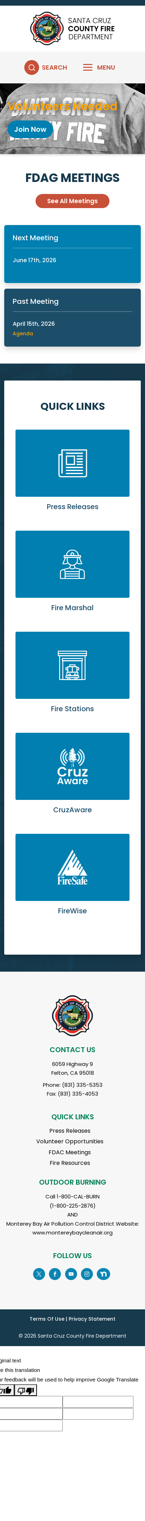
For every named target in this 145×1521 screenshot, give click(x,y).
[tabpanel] (72, 118)
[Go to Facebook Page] (55, 1273)
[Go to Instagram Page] (87, 1273)
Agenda (23, 333)
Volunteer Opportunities (69, 1141)
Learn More (72, 476)
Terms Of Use (47, 1318)
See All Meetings (72, 201)
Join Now (30, 129)
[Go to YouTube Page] (71, 1273)
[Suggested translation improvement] (98, 1402)
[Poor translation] (25, 1390)
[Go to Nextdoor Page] (103, 1273)
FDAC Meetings (70, 1152)
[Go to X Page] (39, 1273)
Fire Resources (70, 1163)
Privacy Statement (92, 1318)
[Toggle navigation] (94, 67)
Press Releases (69, 1131)
